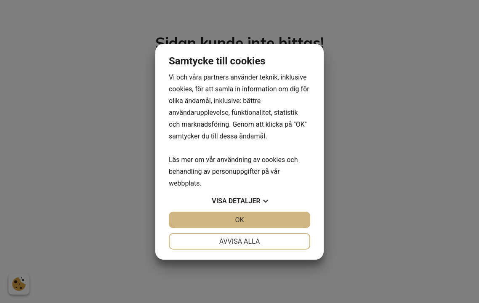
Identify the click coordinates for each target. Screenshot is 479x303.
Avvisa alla (239, 241)
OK (239, 220)
